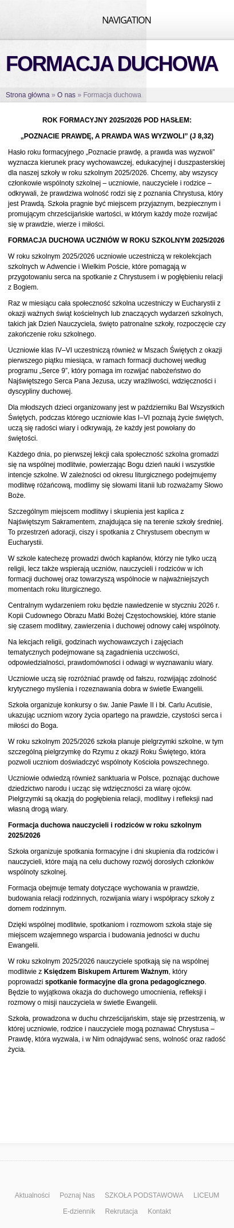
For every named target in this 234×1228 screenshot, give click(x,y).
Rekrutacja (121, 1211)
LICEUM (206, 1195)
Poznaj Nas (77, 1195)
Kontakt (159, 1211)
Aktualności (32, 1195)
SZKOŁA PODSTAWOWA (144, 1195)
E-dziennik (79, 1211)
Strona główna (28, 95)
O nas (66, 95)
